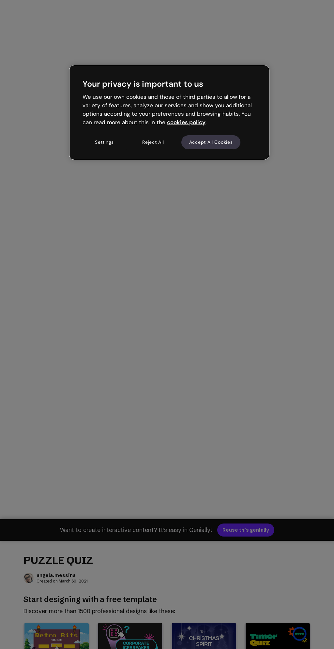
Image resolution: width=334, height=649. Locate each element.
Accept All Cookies (211, 142)
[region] (169, 112)
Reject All (153, 142)
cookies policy (186, 122)
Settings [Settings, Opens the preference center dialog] (104, 142)
